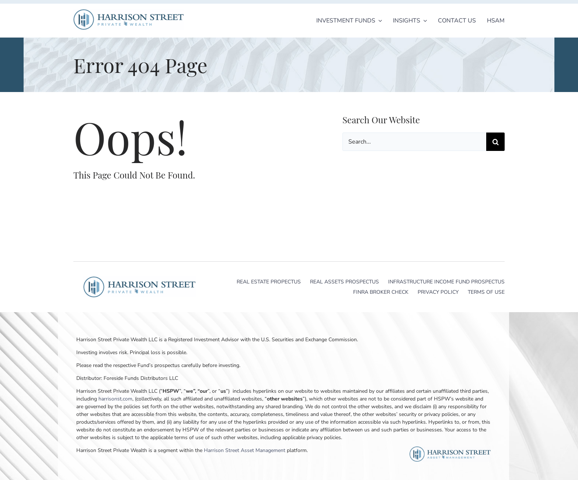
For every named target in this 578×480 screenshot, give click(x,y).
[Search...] (414, 142)
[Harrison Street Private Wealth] (128, 12)
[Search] (495, 142)
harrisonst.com (115, 398)
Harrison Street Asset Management (244, 450)
